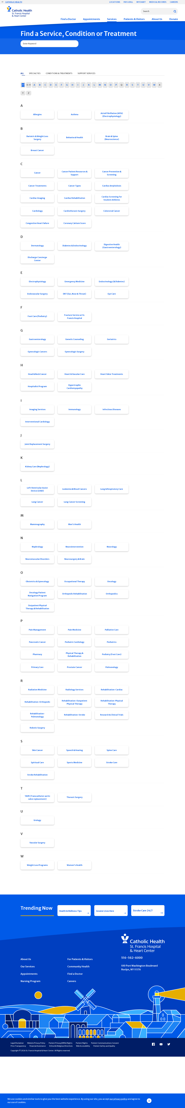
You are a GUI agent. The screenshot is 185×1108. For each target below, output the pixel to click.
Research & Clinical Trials (111, 752)
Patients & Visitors (134, 19)
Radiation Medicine (37, 725)
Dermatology (37, 254)
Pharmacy (37, 688)
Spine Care (112, 790)
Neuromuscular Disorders (37, 586)
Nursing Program (30, 1032)
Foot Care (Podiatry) (37, 329)
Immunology (74, 427)
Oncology (111, 610)
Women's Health (74, 912)
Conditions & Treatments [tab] (59, 73)
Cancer (37, 176)
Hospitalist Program (37, 403)
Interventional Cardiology (37, 440)
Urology (37, 864)
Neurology (112, 573)
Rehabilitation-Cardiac (112, 725)
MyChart (141, 2)
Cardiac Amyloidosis (111, 189)
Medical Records (157, 2)
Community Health (78, 1017)
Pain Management (37, 661)
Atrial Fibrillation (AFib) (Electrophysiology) (112, 115)
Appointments (91, 19)
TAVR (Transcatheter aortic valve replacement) (37, 840)
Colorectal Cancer (111, 217)
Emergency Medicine (74, 291)
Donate (173, 19)
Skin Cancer (37, 790)
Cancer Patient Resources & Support (74, 176)
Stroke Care (111, 803)
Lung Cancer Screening (74, 525)
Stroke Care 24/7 (143, 959)
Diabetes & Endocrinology (75, 254)
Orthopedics (112, 623)
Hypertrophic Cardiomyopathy (74, 403)
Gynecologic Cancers (37, 366)
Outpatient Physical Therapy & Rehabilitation (37, 637)
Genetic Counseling (74, 352)
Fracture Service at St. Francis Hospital (74, 328)
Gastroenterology (37, 352)
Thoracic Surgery (74, 840)
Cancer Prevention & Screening (111, 176)
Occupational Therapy (74, 610)
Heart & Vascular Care (75, 390)
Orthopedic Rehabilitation (74, 623)
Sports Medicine (74, 803)
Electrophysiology (37, 291)
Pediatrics (111, 674)
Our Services (28, 1017)
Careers (174, 2)
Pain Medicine (74, 661)
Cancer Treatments (37, 189)
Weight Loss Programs (37, 912)
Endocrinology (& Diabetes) (112, 291)
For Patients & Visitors (80, 1010)
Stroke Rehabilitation (37, 817)
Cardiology (37, 217)
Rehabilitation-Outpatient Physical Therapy (74, 739)
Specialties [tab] (34, 73)
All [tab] (22, 73)
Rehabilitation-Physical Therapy (112, 739)
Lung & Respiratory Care (111, 512)
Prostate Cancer (74, 701)
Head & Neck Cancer (37, 390)
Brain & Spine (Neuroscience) (112, 139)
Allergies (37, 115)
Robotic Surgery (37, 766)
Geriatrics (111, 352)
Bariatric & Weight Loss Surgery (37, 139)
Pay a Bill (128, 2)
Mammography (37, 549)
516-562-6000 (132, 1009)
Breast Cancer (37, 152)
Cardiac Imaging (37, 203)
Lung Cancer (37, 525)
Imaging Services (37, 427)
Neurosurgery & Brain (74, 586)
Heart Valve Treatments (111, 390)
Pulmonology (111, 701)
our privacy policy (118, 1099)
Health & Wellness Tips (69, 959)
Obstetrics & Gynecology (37, 610)
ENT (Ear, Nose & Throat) (74, 305)
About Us (157, 19)
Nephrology (37, 573)
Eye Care (112, 305)
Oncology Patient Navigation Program (37, 623)
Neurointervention (74, 573)
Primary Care (37, 701)
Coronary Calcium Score (74, 230)
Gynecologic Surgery (74, 366)
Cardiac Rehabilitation (74, 203)
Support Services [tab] (86, 73)
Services (112, 19)
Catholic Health (13, 2)
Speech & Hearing (74, 790)
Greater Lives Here (106, 959)
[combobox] (159, 11)
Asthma (74, 115)
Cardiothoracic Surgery (74, 217)
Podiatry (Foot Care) (111, 688)
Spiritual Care (37, 803)
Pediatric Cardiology (74, 674)
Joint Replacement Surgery (37, 464)
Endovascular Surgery (37, 305)
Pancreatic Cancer (37, 674)
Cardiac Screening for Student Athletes (112, 203)
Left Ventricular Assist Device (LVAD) (37, 512)
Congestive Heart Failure (37, 230)
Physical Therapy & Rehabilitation (74, 688)
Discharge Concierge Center (37, 267)
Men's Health (74, 549)
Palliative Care (111, 661)
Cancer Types (74, 189)
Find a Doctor (68, 19)
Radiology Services (74, 725)
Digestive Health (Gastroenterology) (111, 254)
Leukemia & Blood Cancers (74, 512)
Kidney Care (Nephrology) (37, 488)
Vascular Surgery (37, 888)
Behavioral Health (74, 139)
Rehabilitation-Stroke (74, 752)
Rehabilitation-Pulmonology (37, 752)
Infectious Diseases (112, 427)
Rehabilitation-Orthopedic (37, 739)
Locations (114, 2)
